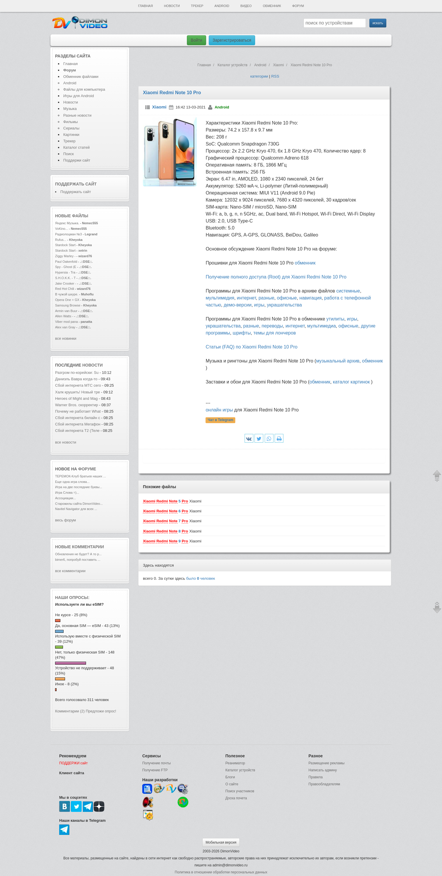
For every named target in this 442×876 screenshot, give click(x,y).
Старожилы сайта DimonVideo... (79, 503)
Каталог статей (76, 147)
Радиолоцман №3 (68, 234)
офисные (287, 297)
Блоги (230, 777)
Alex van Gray (65, 327)
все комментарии (70, 571)
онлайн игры (219, 409)
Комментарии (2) (70, 711)
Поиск (68, 154)
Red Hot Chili (65, 288)
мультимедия (220, 297)
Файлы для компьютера (84, 89)
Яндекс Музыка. (67, 223)
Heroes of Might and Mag (76, 398)
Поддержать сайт (76, 184)
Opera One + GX (67, 300)
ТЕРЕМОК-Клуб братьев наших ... (80, 476)
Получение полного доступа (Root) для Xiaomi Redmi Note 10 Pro (276, 276)
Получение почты (156, 763)
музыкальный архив (337, 360)
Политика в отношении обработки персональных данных (221, 872)
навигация (310, 297)
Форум (298, 6)
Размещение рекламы (326, 763)
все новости (65, 442)
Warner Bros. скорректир (76, 405)
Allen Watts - (64, 316)
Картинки (71, 134)
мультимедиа (321, 325)
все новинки (65, 338)
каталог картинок (351, 381)
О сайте (231, 784)
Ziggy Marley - (65, 256)
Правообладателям (324, 784)
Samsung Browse (67, 305)
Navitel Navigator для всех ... (76, 509)
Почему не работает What (78, 411)
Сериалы (71, 128)
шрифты (242, 332)
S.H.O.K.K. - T (65, 278)
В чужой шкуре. (66, 294)
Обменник (272, 6)
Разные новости (77, 115)
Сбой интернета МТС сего (78, 385)
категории (259, 76)
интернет (246, 297)
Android (222, 6)
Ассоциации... (65, 498)
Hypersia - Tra (65, 272)
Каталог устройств (240, 770)
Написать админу (322, 770)
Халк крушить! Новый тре (77, 392)
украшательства (284, 304)
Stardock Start (65, 245)
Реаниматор (235, 763)
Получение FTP (155, 770)
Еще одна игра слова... (72, 481)
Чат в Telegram (221, 420)
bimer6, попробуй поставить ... (77, 559)
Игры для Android (78, 96)
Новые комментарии (79, 546)
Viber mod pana (66, 321)
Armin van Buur (66, 311)
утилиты (335, 318)
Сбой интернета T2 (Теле (77, 430)
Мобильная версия (221, 842)
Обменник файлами (81, 76)
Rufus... (60, 239)
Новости (172, 6)
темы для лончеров (274, 332)
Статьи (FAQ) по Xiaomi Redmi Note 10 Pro (251, 346)
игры (259, 304)
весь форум (65, 520)
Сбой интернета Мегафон (78, 424)
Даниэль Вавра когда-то (77, 379)
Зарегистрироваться (232, 40)
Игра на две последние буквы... (78, 487)
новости (92, 365)
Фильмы (70, 122)
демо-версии (237, 304)
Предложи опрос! (101, 711)
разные (266, 297)
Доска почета (236, 798)
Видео (246, 6)
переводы (272, 325)
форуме (87, 469)
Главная (145, 6)
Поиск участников (239, 791)
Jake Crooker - (65, 283)
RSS (275, 76)
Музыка (70, 108)
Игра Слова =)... (67, 492)
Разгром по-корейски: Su (77, 372)
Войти (196, 40)
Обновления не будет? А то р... (78, 554)
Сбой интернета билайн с (77, 418)
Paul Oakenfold (66, 261)
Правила (315, 777)
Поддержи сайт (76, 160)
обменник (305, 262)
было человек (200, 578)
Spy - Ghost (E (65, 267)
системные (348, 290)
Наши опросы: (72, 597)
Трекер (197, 6)
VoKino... (61, 228)
